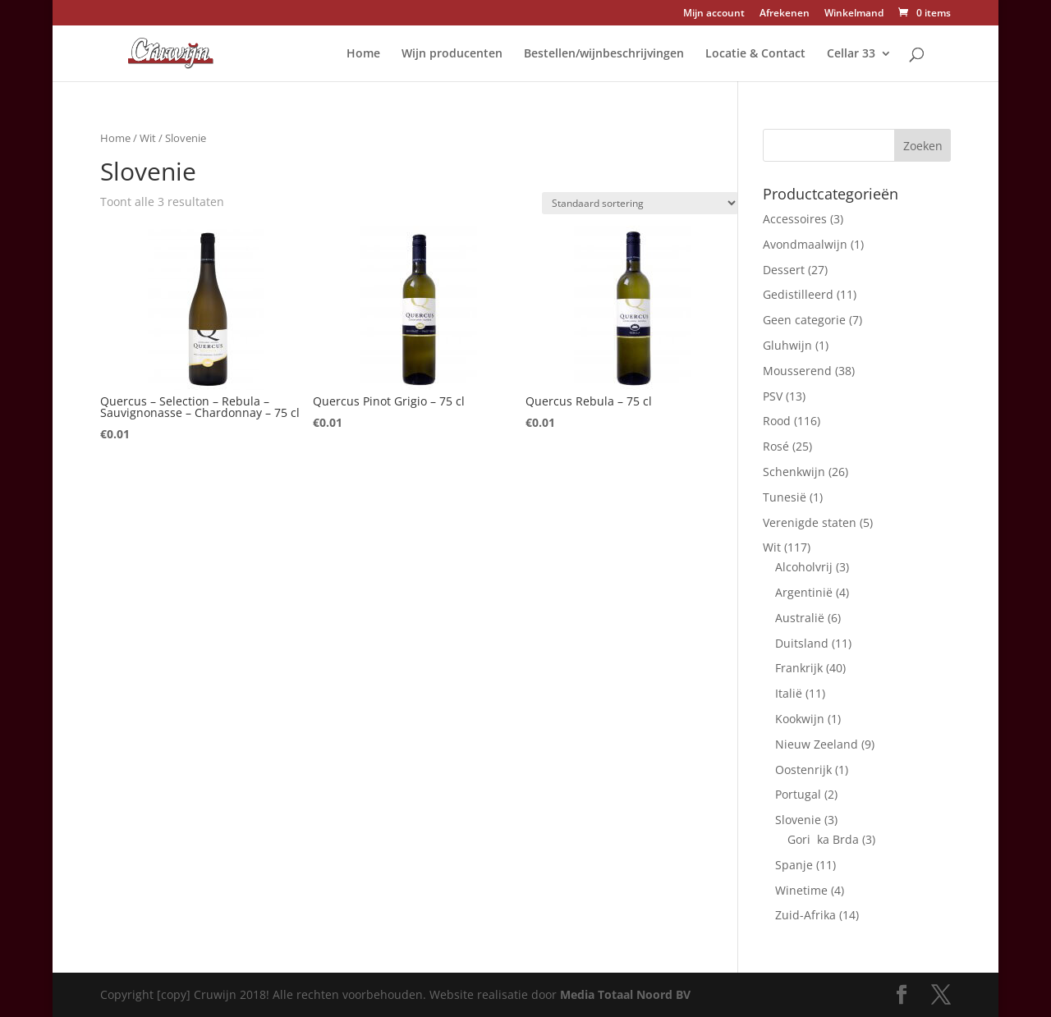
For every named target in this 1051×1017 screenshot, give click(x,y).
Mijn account (714, 14)
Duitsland (801, 643)
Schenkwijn (794, 471)
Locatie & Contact (755, 54)
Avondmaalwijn (805, 244)
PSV (773, 396)
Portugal (798, 794)
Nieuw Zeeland (816, 744)
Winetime (801, 890)
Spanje (794, 865)
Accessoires (795, 219)
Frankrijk (799, 668)
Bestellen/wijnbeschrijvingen (604, 54)
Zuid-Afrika (805, 915)
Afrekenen (785, 14)
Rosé (776, 446)
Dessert (784, 269)
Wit (148, 138)
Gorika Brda (823, 839)
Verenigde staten (809, 522)
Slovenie (798, 819)
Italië (788, 693)
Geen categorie (804, 320)
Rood (777, 420)
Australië (799, 617)
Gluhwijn (787, 345)
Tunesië (784, 497)
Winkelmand (853, 14)
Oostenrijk (803, 769)
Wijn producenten (452, 54)
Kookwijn (799, 718)
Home (363, 54)
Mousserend (797, 370)
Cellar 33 (851, 54)
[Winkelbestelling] (640, 203)
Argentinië (804, 592)
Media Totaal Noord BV (625, 994)
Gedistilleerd (798, 294)
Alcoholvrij (804, 567)
